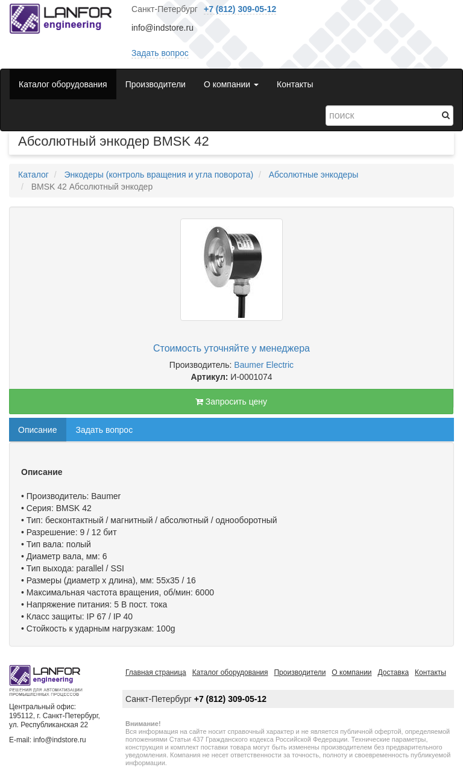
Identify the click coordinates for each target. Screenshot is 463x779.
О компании (351, 672)
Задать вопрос (160, 53)
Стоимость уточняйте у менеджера (231, 348)
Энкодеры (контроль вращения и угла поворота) (158, 174)
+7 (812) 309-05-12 (240, 9)
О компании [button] (231, 84)
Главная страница (155, 672)
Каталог (33, 174)
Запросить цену (231, 401)
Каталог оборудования (63, 84)
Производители (155, 84)
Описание (37, 430)
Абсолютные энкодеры (314, 174)
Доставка (393, 672)
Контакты (295, 84)
